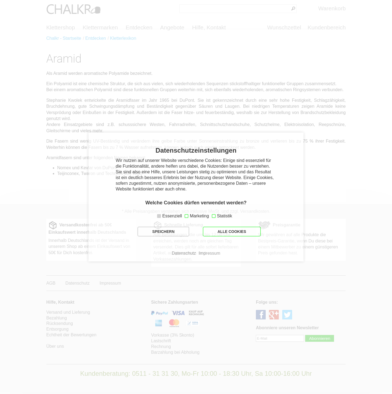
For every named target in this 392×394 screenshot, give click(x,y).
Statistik (224, 216)
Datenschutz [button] (184, 253)
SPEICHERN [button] (163, 231)
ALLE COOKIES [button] (232, 231)
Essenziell (172, 216)
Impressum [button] (209, 253)
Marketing (199, 216)
